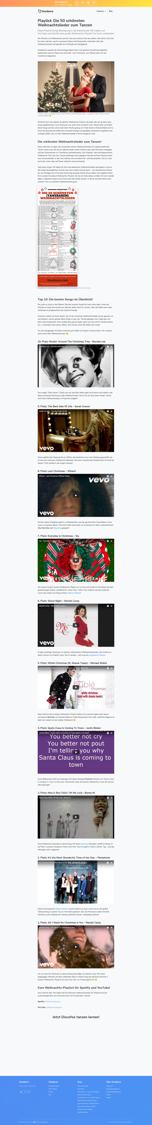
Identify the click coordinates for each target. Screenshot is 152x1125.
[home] (46, 11)
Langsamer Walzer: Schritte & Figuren (88, 1103)
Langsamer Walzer (53, 1086)
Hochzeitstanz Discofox (84, 1095)
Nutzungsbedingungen (113, 1089)
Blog (110, 11)
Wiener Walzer (52, 1089)
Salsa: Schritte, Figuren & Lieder (86, 1106)
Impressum (110, 1086)
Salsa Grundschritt (82, 1086)
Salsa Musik (80, 1089)
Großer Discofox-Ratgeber (85, 1109)
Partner (109, 1095)
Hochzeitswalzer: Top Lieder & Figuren (88, 1098)
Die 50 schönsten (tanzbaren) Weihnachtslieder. (74, 288)
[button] (101, 11)
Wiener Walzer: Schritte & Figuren (87, 1101)
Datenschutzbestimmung (114, 1092)
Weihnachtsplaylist (53, 1001)
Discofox (51, 1092)
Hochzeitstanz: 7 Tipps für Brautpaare (88, 1092)
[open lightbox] (76, 365)
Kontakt (109, 1098)
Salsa (50, 1095)
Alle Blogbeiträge (82, 1112)
